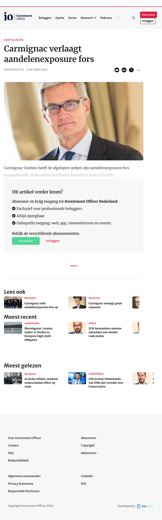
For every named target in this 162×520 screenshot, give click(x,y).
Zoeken (133, 17)
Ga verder (26, 241)
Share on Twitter (131, 70)
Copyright (88, 445)
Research (87, 18)
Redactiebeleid (18, 460)
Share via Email (116, 70)
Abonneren (88, 438)
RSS (83, 484)
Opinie (59, 18)
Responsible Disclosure (23, 491)
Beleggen (45, 18)
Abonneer (148, 15)
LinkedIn (87, 476)
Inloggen (148, 21)
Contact (13, 445)
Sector (72, 18)
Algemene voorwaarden (24, 476)
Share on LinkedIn (124, 70)
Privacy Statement (20, 484)
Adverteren (88, 453)
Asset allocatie (13, 40)
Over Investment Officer (24, 438)
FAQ (11, 453)
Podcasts (106, 18)
